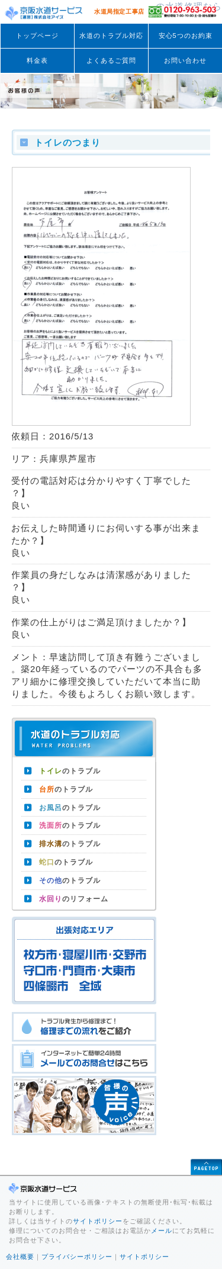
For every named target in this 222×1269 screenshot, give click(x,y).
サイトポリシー (98, 1221)
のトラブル (70, 771)
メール (161, 1230)
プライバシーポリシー (76, 1256)
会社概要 (20, 1256)
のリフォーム (73, 899)
